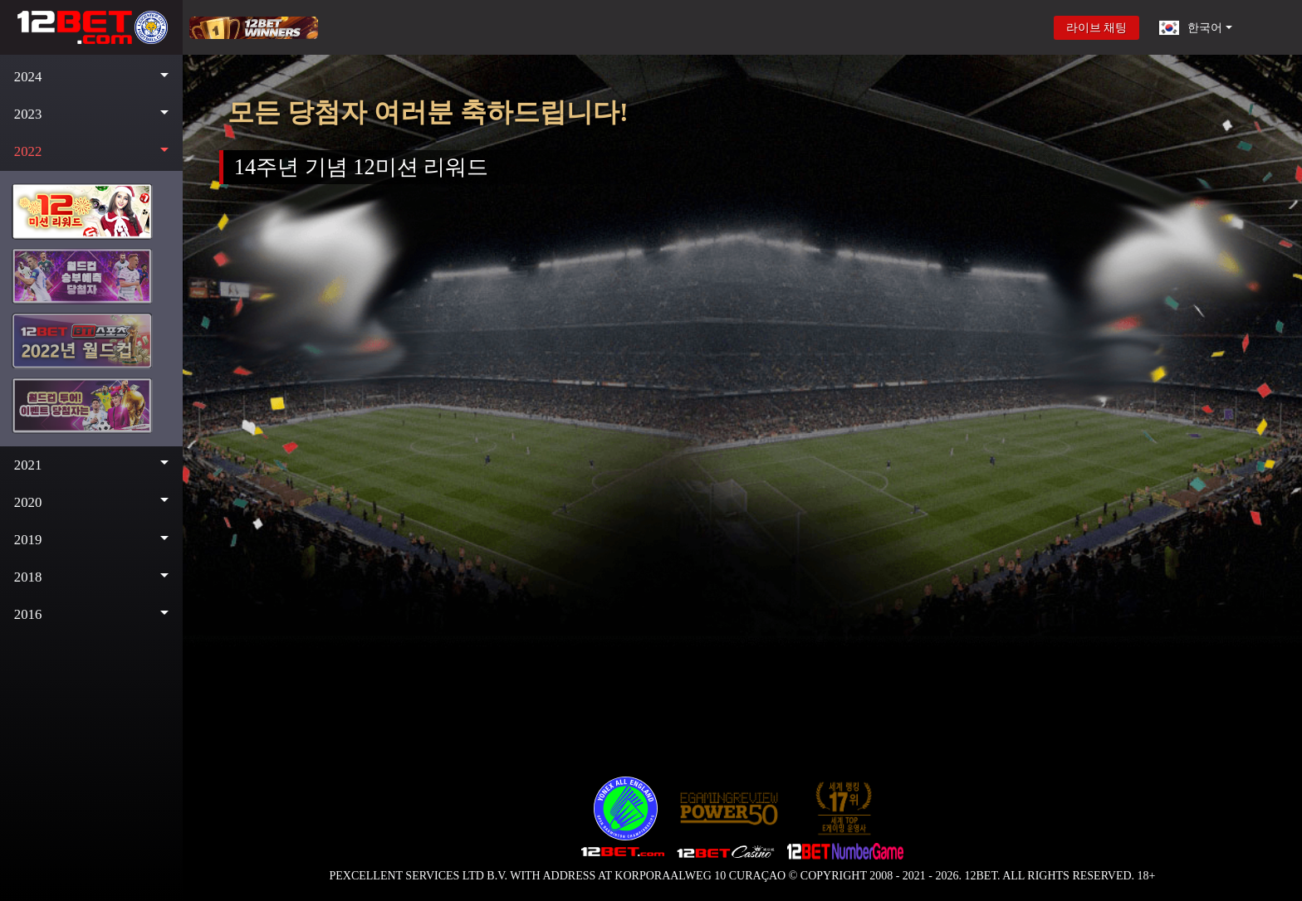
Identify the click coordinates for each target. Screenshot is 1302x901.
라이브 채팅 (1097, 28)
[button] (91, 76)
